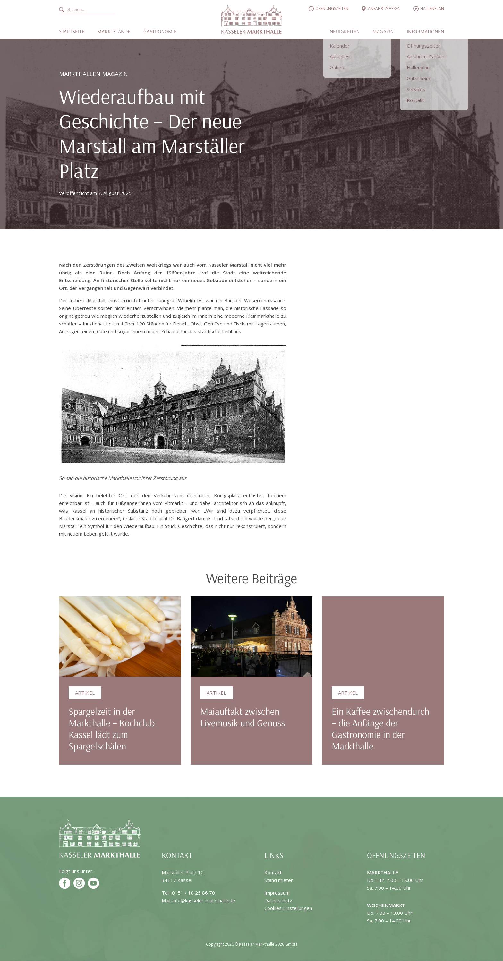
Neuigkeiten (345, 31)
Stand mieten (279, 880)
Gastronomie (160, 31)
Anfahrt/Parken (384, 8)
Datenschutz (278, 900)
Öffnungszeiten (331, 8)
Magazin (383, 31)
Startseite (71, 31)
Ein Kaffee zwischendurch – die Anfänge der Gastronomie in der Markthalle (380, 728)
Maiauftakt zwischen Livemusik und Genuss (242, 717)
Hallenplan (432, 8)
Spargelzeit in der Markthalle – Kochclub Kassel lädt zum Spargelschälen (112, 728)
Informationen (425, 31)
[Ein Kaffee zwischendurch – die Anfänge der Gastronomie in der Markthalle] (383, 636)
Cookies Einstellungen (288, 908)
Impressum (277, 892)
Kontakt (273, 872)
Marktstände (114, 31)
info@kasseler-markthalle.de (204, 900)
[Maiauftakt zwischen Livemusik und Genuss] (251, 636)
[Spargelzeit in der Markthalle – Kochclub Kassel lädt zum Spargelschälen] (120, 636)
